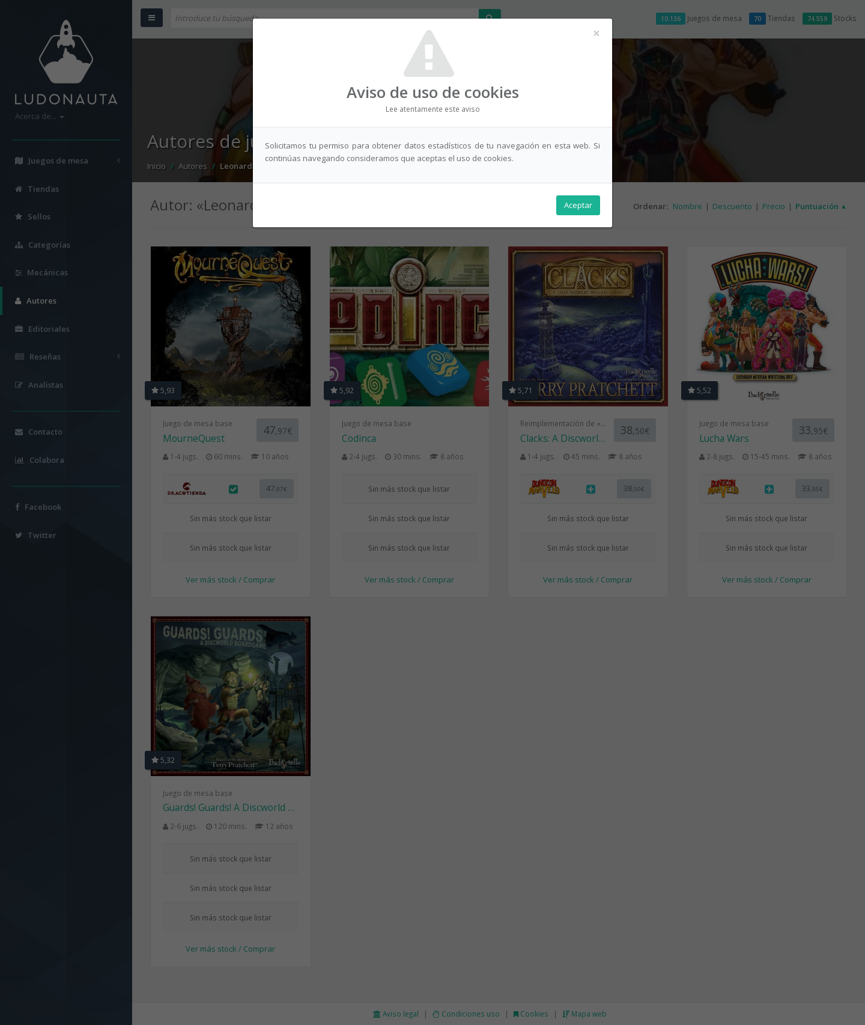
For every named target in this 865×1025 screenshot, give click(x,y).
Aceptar (578, 205)
